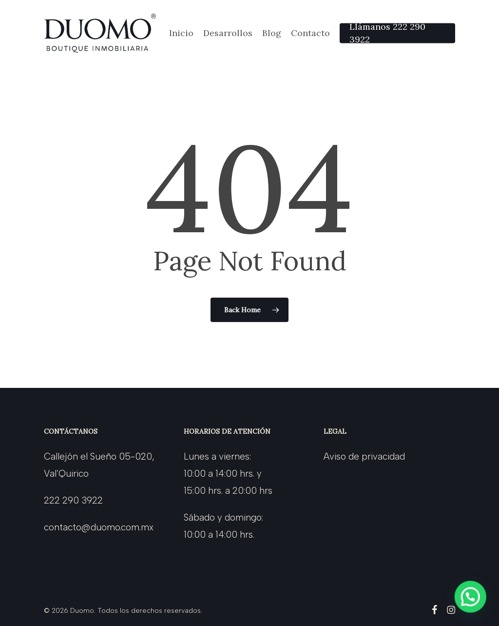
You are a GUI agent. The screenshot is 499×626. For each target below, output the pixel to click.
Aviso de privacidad (364, 456)
